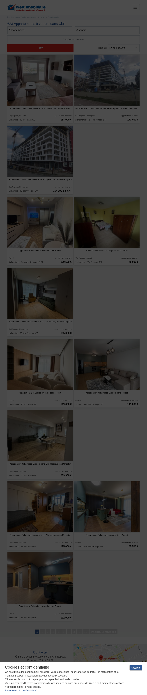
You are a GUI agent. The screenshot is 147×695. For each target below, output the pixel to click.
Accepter (136, 667)
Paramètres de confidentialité (21, 690)
